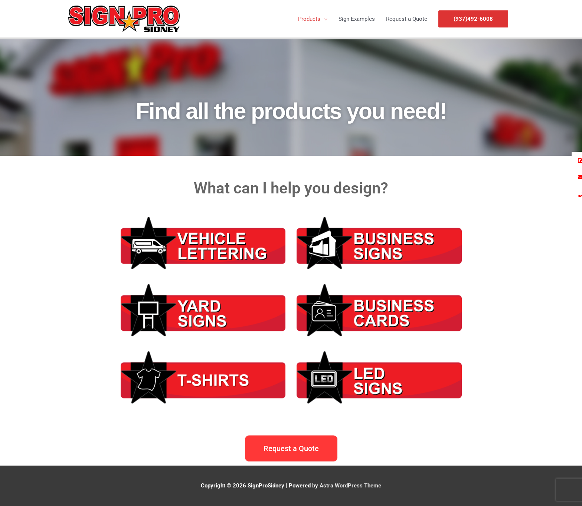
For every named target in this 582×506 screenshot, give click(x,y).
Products (309, 19)
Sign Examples (357, 19)
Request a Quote (406, 19)
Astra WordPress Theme (350, 485)
